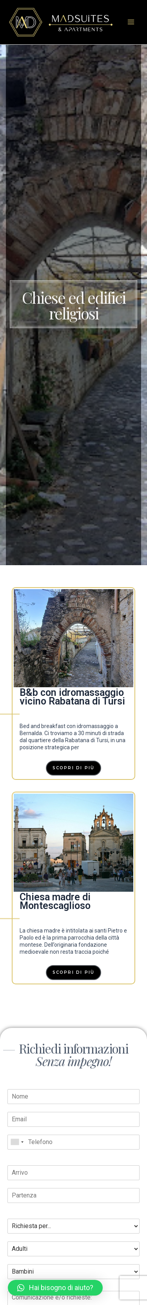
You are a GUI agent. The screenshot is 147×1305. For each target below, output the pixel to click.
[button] (55, 1288)
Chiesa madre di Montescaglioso (55, 901)
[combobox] (17, 1142)
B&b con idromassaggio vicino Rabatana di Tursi (72, 697)
